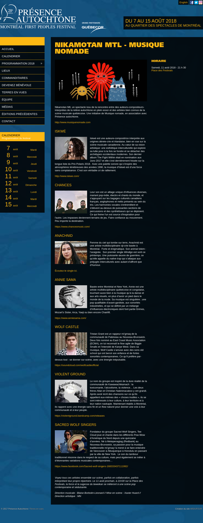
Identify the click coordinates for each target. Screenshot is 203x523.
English (183, 2)
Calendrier (11, 56)
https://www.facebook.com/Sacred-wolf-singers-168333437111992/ (91, 466)
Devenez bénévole (16, 85)
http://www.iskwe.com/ (67, 176)
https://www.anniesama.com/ (70, 318)
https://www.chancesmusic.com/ (72, 226)
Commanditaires (15, 77)
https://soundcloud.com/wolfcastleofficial (77, 365)
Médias (7, 106)
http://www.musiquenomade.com (72, 122)
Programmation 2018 (18, 63)
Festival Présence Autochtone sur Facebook (192, 2)
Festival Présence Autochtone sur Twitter (196, 2)
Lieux (6, 70)
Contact (8, 121)
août (20, 148)
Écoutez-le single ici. (66, 270)
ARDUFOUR (196, 509)
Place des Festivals (162, 70)
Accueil (8, 49)
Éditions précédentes (19, 114)
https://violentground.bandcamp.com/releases (80, 415)
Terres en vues (14, 92)
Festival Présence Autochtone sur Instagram (200, 2)
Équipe (7, 99)
